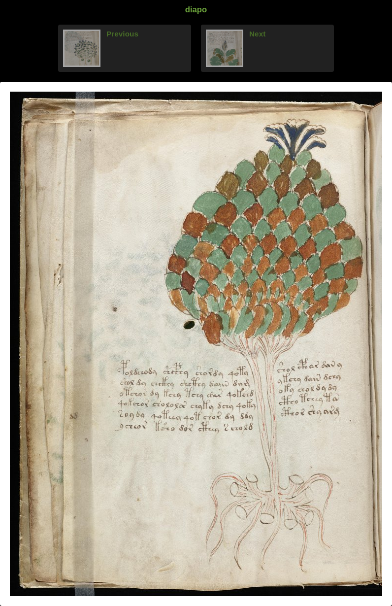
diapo (196, 9)
